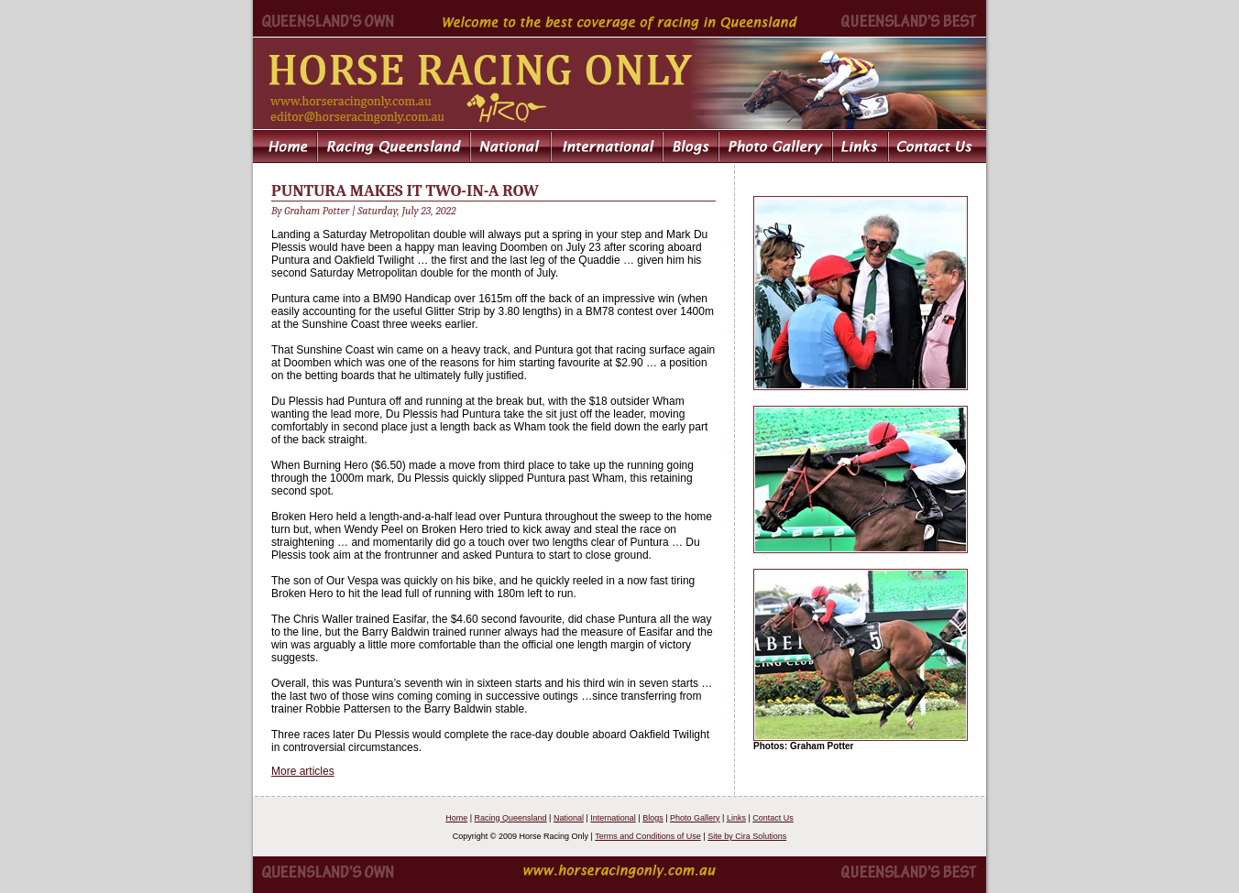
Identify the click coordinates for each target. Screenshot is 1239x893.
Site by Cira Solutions (746, 836)
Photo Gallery (695, 817)
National (569, 817)
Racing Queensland (511, 817)
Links (736, 817)
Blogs (652, 817)
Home (456, 817)
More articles (302, 771)
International (613, 817)
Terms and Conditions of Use (648, 836)
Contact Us (773, 817)
